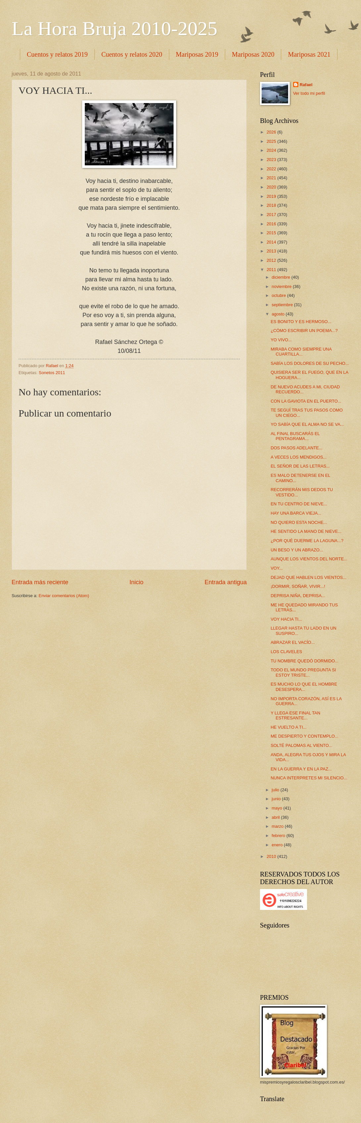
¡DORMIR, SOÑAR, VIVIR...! (298, 586)
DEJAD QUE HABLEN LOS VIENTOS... (308, 577)
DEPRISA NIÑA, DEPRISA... (298, 595)
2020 (272, 187)
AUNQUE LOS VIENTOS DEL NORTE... (309, 558)
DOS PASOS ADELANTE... (296, 447)
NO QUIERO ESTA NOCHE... (299, 522)
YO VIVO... (281, 339)
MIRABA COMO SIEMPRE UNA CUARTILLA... (301, 352)
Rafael (306, 84)
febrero (279, 835)
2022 (272, 168)
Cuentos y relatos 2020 (131, 54)
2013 (272, 251)
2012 (272, 260)
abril (276, 817)
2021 (272, 177)
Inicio (136, 582)
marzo (278, 826)
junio (277, 798)
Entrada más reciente (40, 582)
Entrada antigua (226, 582)
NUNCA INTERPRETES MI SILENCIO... (309, 777)
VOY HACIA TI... (286, 619)
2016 (272, 223)
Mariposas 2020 (253, 54)
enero (278, 844)
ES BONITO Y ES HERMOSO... (301, 321)
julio (276, 789)
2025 (272, 141)
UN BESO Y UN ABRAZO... (297, 549)
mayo (277, 808)
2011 (272, 269)
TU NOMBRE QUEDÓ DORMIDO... (304, 660)
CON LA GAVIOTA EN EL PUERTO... (306, 401)
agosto (278, 313)
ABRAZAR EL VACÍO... (293, 642)
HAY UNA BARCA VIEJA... (296, 513)
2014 (272, 242)
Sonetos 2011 (52, 372)
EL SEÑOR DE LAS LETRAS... (300, 466)
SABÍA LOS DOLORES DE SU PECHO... (310, 363)
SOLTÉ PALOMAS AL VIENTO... (301, 745)
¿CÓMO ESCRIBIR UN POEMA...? (304, 330)
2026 (272, 132)
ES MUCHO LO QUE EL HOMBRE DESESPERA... (304, 687)
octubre (279, 295)
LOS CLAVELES (286, 651)
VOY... (277, 568)
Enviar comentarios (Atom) (64, 595)
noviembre (282, 286)
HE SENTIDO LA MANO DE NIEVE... (306, 531)
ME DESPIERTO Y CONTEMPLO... (304, 736)
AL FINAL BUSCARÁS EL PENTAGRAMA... (295, 436)
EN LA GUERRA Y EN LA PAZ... (301, 768)
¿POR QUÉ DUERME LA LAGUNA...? (307, 540)
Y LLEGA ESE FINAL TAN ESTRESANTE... (295, 715)
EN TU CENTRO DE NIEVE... (299, 503)
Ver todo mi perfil (309, 93)
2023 (272, 159)
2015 (272, 232)
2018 (272, 205)
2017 (272, 214)
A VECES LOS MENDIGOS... (299, 457)
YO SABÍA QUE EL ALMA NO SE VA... (307, 424)
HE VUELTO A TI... (288, 727)
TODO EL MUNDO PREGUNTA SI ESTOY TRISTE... (303, 672)
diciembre (281, 277)
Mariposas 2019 (197, 54)
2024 (272, 150)
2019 (272, 196)
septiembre (283, 304)
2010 (272, 856)
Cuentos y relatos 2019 (57, 54)
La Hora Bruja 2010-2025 (115, 28)
